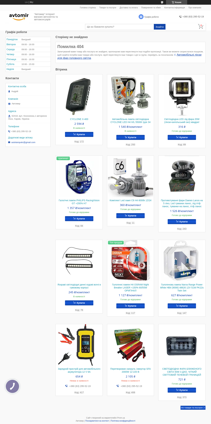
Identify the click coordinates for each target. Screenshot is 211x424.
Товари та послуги (107, 7)
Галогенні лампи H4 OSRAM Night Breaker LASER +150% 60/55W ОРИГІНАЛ (130, 287)
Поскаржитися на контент (97, 421)
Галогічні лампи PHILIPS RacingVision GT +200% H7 (79, 202)
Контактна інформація (174, 7)
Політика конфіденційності (123, 421)
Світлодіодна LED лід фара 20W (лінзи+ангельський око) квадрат (182, 120)
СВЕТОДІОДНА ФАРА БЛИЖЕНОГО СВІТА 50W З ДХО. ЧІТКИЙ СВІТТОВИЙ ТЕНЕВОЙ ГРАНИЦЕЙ (182, 372)
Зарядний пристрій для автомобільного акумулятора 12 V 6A (79, 370)
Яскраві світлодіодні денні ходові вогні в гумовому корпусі (79, 286)
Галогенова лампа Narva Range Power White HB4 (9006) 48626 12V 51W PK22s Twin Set (182, 287)
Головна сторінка (88, 7)
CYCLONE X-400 (79, 119)
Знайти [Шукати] (160, 26)
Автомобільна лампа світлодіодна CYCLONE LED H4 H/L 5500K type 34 (130, 120)
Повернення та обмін (151, 7)
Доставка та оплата (129, 7)
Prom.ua (121, 418)
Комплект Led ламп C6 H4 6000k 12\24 (131, 200)
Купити (81, 134)
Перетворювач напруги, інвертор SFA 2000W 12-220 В (130, 370)
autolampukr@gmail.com (23, 142)
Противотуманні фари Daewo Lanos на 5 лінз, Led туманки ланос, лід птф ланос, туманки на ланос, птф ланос (182, 203)
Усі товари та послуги (191, 407)
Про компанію (194, 7)
